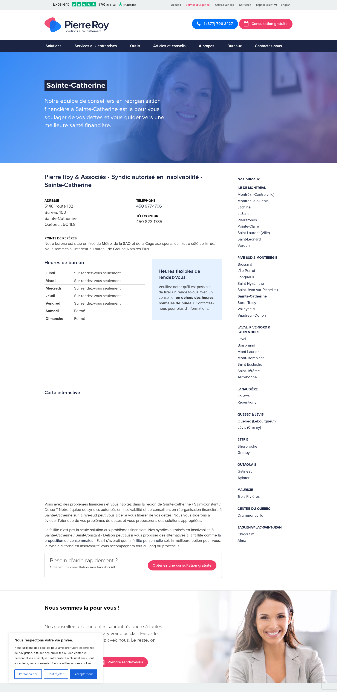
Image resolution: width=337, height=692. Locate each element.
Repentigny (246, 402)
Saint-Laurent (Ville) (253, 232)
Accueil (176, 5)
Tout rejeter (56, 674)
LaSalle (243, 213)
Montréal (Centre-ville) (255, 194)
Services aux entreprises (96, 45)
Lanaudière (247, 389)
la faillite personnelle (146, 540)
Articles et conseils (169, 45)
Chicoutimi (246, 534)
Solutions (53, 45)
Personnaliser (28, 674)
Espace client (266, 5)
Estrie (242, 439)
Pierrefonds (247, 220)
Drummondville (250, 515)
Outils (135, 45)
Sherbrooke (247, 446)
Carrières (245, 5)
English (285, 5)
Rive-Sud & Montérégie (257, 258)
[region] (56, 658)
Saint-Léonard (249, 239)
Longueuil (245, 277)
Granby (243, 452)
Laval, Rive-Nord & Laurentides (253, 329)
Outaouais (246, 465)
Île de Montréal (251, 188)
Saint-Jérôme (248, 370)
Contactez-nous (268, 45)
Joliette (243, 396)
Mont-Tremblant (250, 358)
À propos (206, 45)
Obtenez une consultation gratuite (182, 565)
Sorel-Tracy (246, 302)
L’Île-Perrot (246, 270)
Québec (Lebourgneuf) (256, 421)
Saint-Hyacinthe (250, 283)
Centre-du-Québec (253, 509)
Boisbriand (246, 345)
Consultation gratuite (266, 23)
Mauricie (245, 490)
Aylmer (243, 477)
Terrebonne (247, 377)
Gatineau (245, 471)
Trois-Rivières (248, 496)
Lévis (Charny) (249, 427)
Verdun (243, 245)
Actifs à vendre (224, 5)
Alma (241, 540)
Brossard (244, 264)
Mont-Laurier (248, 351)
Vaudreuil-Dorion (251, 315)
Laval (241, 338)
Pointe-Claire (248, 226)
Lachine (244, 207)
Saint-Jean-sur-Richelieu (257, 289)
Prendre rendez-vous (121, 662)
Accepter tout (84, 674)
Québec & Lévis (250, 414)
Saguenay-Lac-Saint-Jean (259, 527)
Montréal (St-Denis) (253, 201)
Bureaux (234, 45)
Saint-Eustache (249, 364)
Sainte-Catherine (252, 296)
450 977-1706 (149, 206)
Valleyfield (246, 309)
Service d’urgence (198, 5)
